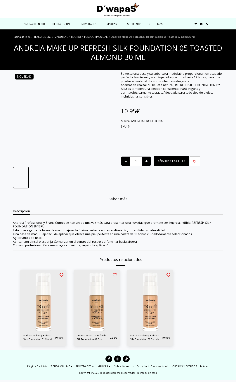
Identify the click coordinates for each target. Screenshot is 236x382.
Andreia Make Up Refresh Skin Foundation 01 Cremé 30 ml (38, 338)
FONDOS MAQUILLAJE (96, 36)
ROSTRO (76, 36)
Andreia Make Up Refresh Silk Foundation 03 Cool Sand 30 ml (91, 338)
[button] (91, 23)
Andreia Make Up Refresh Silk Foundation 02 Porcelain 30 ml (142, 338)
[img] (43, 300)
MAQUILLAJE (61, 36)
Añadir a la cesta (171, 161)
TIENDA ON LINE (42, 36)
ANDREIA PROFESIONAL (147, 121)
